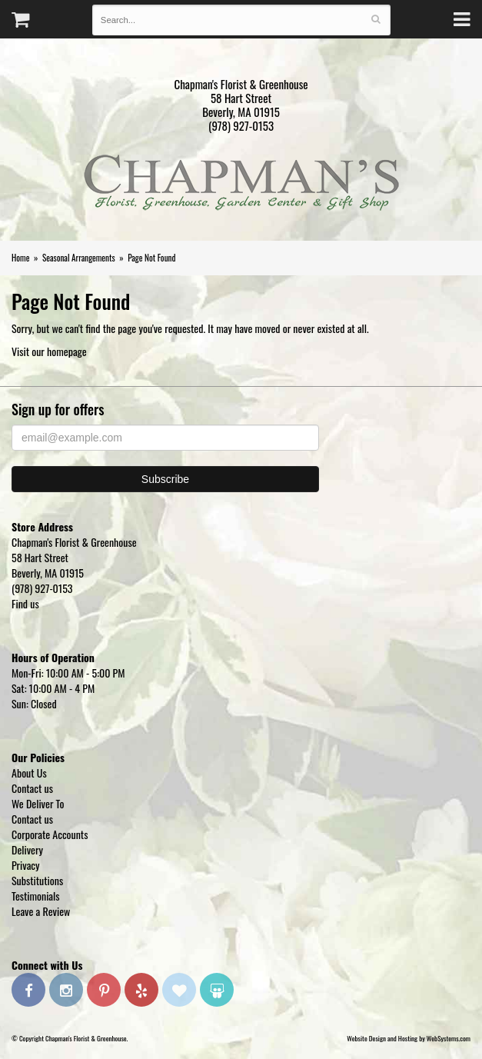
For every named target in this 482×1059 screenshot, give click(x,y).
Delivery (27, 849)
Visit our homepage (49, 351)
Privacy (26, 865)
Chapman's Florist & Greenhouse (241, 186)
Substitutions (37, 880)
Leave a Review (41, 911)
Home (20, 257)
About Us (29, 772)
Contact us (32, 788)
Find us (25, 603)
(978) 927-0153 (241, 125)
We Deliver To (38, 803)
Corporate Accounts (50, 834)
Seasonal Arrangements (78, 257)
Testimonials (36, 895)
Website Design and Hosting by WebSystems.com (408, 1038)
